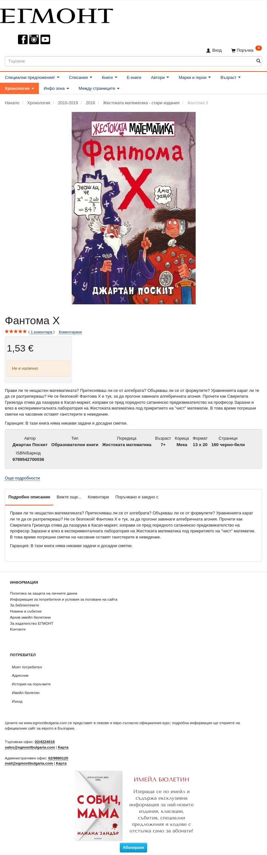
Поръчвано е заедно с (136, 497)
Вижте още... (69, 497)
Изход (17, 701)
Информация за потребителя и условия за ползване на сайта (63, 599)
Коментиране (70, 332)
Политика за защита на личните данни (43, 593)
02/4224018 (45, 742)
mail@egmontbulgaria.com (29, 763)
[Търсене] (258, 61)
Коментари (98, 497)
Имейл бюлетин (26, 692)
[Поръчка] (247, 50)
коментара (41, 332)
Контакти (18, 629)
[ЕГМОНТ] (56, 14)
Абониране (133, 847)
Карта (63, 747)
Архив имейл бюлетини (30, 617)
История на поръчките (31, 684)
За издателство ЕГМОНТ (31, 623)
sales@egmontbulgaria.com (30, 747)
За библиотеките (24, 605)
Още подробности (22, 478)
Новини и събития (25, 611)
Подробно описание (29, 497)
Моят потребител (27, 667)
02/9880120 (58, 758)
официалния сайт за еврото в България (39, 728)
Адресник (20, 675)
